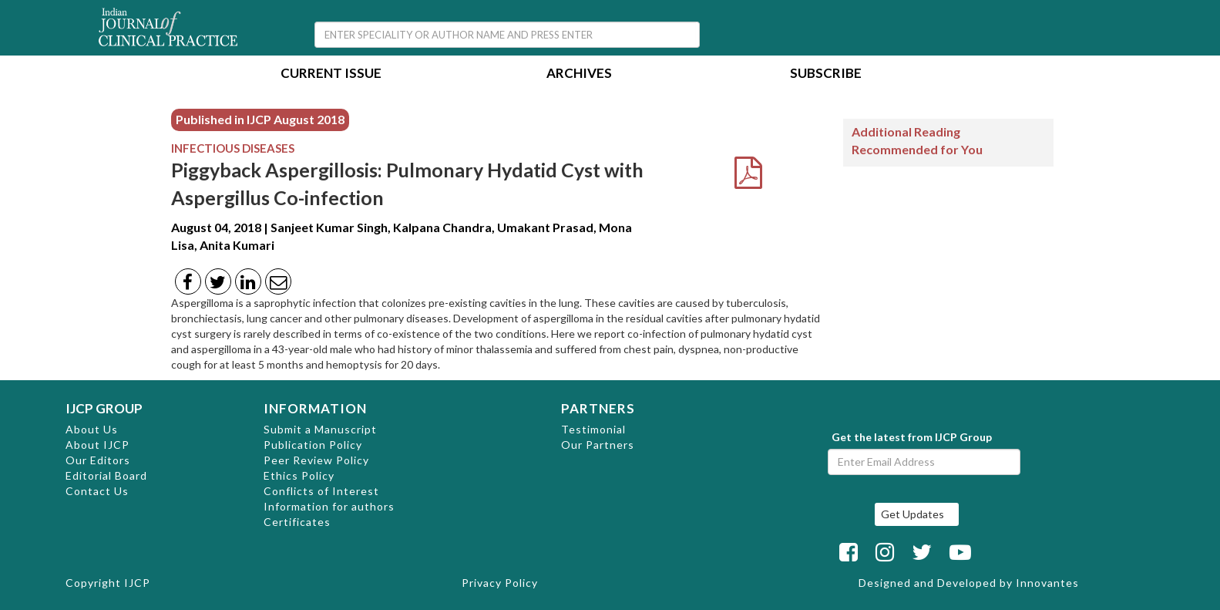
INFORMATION (315, 408)
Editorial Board (106, 475)
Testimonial (593, 429)
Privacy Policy (500, 582)
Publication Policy (313, 444)
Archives (579, 74)
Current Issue (331, 74)
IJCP (137, 582)
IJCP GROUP (104, 408)
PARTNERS (598, 408)
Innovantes (1047, 582)
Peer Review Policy (316, 460)
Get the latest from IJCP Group (912, 436)
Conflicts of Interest (321, 490)
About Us (92, 429)
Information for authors (329, 506)
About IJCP (97, 444)
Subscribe (826, 74)
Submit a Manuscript (320, 429)
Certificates (297, 521)
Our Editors (98, 460)
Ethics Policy (299, 475)
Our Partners (597, 444)
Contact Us (97, 490)
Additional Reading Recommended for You (917, 140)
